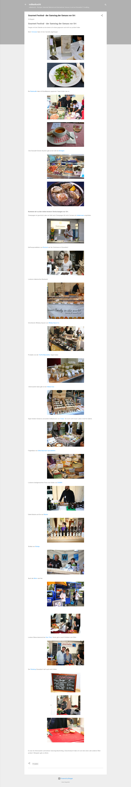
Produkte (35, 764)
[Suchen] (105, 5)
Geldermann (80, 215)
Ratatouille (33, 91)
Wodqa (37, 546)
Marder (46, 514)
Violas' (62, 419)
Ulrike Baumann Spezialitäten (46, 450)
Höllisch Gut (50, 387)
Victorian (34, 32)
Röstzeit (45, 247)
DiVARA (60, 482)
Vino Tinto (49, 637)
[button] (102, 15)
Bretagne (61, 151)
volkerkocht (35, 4)
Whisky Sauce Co (54, 323)
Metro (35, 578)
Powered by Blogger (65, 778)
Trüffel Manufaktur (44, 355)
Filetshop (33, 669)
